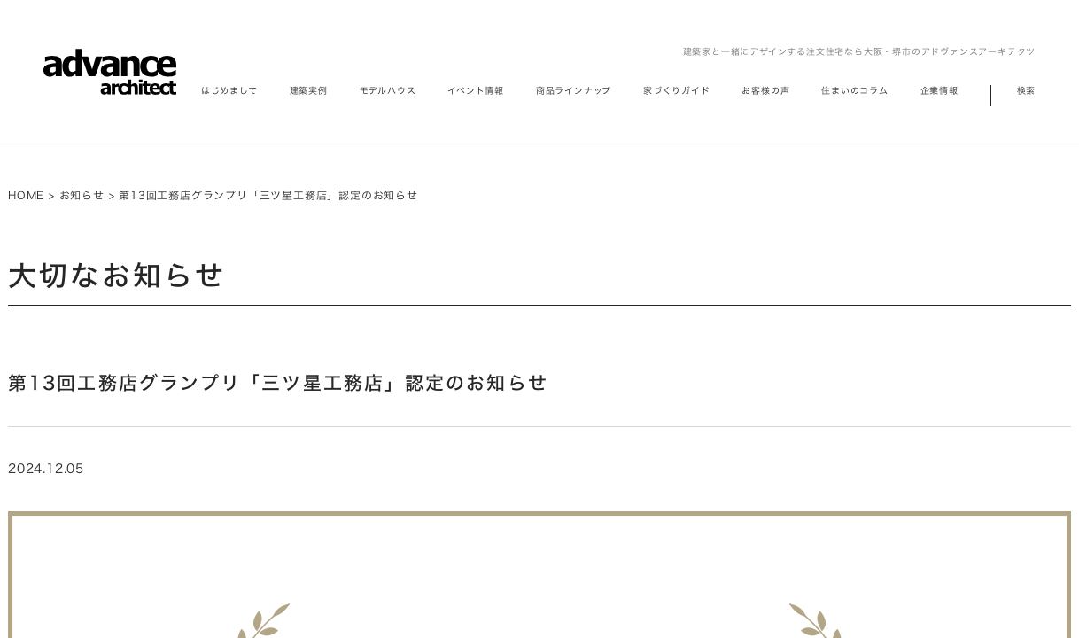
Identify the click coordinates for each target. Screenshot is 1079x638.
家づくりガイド (676, 90)
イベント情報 (475, 90)
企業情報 (939, 90)
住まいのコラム (855, 90)
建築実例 (309, 90)
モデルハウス (388, 90)
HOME (26, 195)
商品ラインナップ (573, 90)
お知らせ (82, 195)
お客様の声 (765, 90)
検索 (1026, 90)
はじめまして (229, 90)
